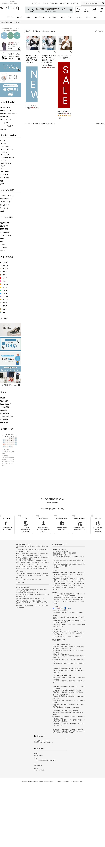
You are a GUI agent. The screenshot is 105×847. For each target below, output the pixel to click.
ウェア (70, 17)
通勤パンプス (4, 226)
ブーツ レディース (5, 146)
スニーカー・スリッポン (7, 157)
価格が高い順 (45, 31)
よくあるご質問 (4, 407)
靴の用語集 (3, 410)
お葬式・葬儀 (4, 229)
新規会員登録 (53, 3)
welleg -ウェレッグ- (6, 110)
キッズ (3, 169)
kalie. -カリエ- (4, 123)
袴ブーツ (2, 251)
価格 (95, 17)
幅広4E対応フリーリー (7, 199)
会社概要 (2, 398)
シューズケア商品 (39, 17)
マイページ (45, 3)
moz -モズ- (3, 129)
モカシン (3, 160)
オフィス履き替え (5, 232)
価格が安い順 (36, 31)
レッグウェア (52, 17)
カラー (87, 17)
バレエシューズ (5, 152)
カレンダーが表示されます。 (10, 462)
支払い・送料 (4, 401)
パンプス (3, 143)
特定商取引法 (4, 419)
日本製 (2, 211)
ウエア (2, 184)
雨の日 (2, 238)
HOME (2, 22)
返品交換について (5, 404)
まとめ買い (3, 248)
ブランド (9, 17)
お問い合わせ (74, 3)
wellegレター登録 (64, 3)
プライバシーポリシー (6, 416)
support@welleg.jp (39, 770)
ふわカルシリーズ (5, 202)
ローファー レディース (7, 149)
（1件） (60, 118)
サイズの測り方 (4, 413)
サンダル (3, 166)
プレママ (2, 244)
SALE (28, 17)
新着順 (53, 31)
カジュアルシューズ (6, 163)
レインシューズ (5, 155)
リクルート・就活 (5, 235)
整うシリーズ (4, 208)
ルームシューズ (5, 171)
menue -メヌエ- (5, 107)
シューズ (19, 17)
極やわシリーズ (4, 205)
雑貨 (62, 17)
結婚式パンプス (4, 223)
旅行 (1, 241)
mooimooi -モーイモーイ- (8, 113)
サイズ (78, 17)
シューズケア (4, 174)
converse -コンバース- (7, 126)
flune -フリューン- (5, 120)
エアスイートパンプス (6, 196)
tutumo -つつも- (5, 117)
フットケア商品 (4, 178)
